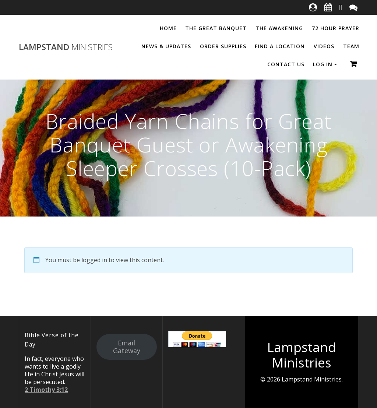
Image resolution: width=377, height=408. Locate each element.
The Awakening (279, 28)
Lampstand (66, 47)
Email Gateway (126, 346)
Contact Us (285, 64)
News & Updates (166, 46)
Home (168, 28)
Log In (322, 64)
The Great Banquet (216, 28)
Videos (324, 46)
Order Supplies (223, 46)
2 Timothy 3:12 (46, 390)
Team (351, 46)
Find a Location (280, 46)
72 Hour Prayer (335, 28)
